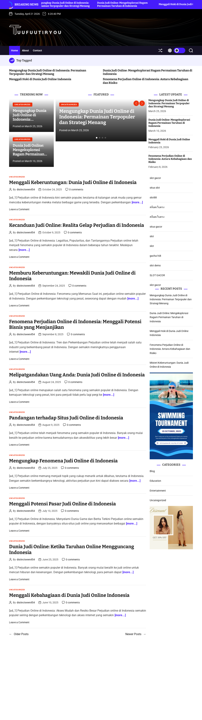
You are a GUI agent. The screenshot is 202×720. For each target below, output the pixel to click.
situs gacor (156, 226)
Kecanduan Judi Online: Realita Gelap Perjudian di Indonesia (76, 225)
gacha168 (155, 255)
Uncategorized (23, 104)
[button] (136, 103)
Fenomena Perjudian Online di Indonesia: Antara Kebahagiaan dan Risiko (170, 159)
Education (155, 480)
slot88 (153, 197)
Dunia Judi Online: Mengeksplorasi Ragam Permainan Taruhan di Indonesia (128, 4)
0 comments (76, 189)
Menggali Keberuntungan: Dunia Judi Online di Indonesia (73, 182)
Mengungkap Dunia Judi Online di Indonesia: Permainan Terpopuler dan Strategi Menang (68, 4)
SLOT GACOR (157, 275)
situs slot (155, 187)
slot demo (155, 265)
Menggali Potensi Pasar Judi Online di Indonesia (62, 504)
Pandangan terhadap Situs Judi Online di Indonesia (66, 418)
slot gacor (155, 178)
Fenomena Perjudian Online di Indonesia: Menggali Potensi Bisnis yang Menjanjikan (75, 324)
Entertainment (158, 490)
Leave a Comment (19, 209)
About (25, 50)
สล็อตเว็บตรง (157, 207)
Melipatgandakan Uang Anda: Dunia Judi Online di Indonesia (77, 375)
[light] (175, 50)
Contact (37, 50)
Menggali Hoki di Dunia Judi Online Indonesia (40, 79)
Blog (152, 471)
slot (152, 236)
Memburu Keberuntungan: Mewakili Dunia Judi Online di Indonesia (72, 275)
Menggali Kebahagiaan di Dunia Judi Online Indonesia (69, 595)
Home (14, 50)
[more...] (137, 202)
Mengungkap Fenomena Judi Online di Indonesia (63, 461)
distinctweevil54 (26, 189)
